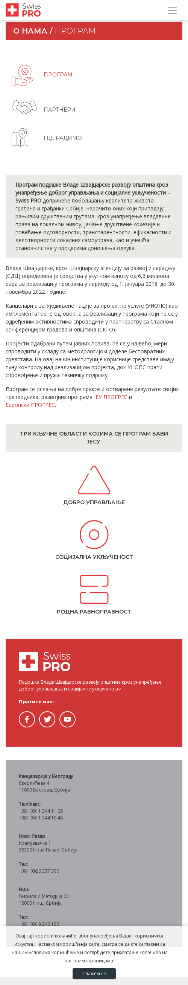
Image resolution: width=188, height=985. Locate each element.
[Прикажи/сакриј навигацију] (172, 10)
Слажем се (94, 973)
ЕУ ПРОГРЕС (111, 396)
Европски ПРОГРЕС (30, 404)
